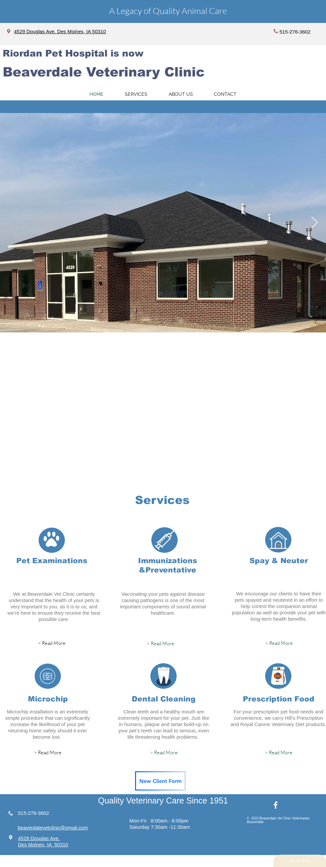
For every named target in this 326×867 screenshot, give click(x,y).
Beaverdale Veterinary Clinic (104, 72)
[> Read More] (51, 643)
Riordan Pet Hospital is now (73, 53)
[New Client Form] (160, 781)
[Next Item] (314, 222)
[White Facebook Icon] (275, 805)
